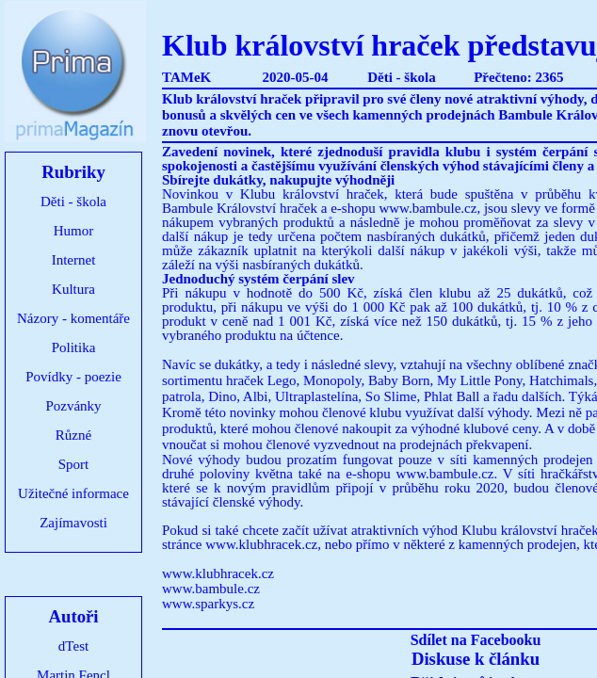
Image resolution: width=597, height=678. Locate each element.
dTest (73, 646)
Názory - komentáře (73, 318)
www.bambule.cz (211, 588)
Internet (74, 259)
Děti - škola (73, 201)
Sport (73, 464)
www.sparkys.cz (208, 603)
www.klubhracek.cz (261, 544)
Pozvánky (73, 405)
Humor (74, 230)
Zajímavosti (73, 522)
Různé (73, 435)
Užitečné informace (73, 493)
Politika (74, 347)
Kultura (73, 289)
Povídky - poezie (73, 376)
